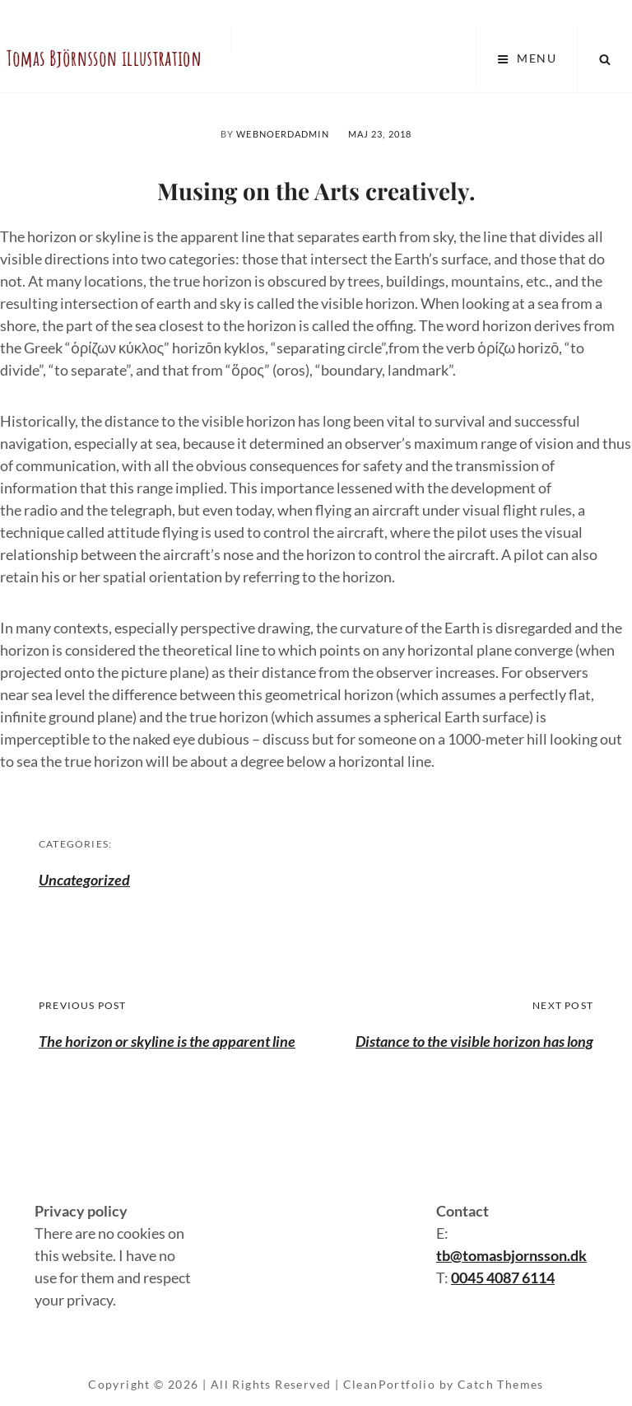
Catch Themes (501, 1384)
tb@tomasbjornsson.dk (511, 1255)
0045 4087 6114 (503, 1277)
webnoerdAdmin (282, 133)
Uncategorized (84, 880)
